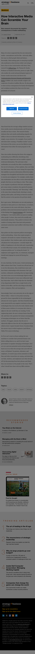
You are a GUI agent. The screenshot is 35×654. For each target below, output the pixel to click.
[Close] (32, 97)
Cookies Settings (17, 113)
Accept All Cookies (23, 108)
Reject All (12, 108)
